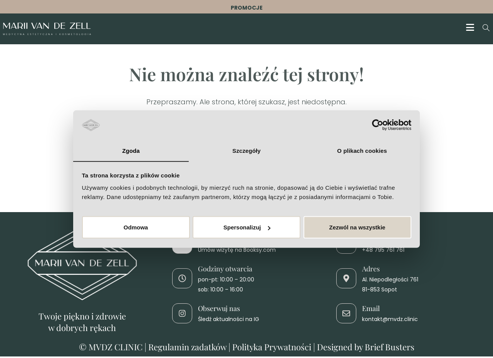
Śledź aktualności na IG (228, 321)
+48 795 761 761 (383, 251)
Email (371, 310)
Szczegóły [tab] (246, 150)
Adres (371, 270)
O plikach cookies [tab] (362, 150)
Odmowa (136, 227)
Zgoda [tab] (131, 150)
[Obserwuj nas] (182, 315)
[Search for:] (483, 29)
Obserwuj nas (219, 310)
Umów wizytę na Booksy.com (237, 251)
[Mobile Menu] (471, 29)
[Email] (346, 315)
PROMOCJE (247, 8)
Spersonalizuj (246, 227)
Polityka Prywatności (271, 348)
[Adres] (346, 280)
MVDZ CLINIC (116, 348)
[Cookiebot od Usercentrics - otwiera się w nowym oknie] (377, 124)
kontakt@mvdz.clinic (390, 321)
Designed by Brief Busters (365, 348)
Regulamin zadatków (187, 348)
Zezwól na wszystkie (357, 227)
